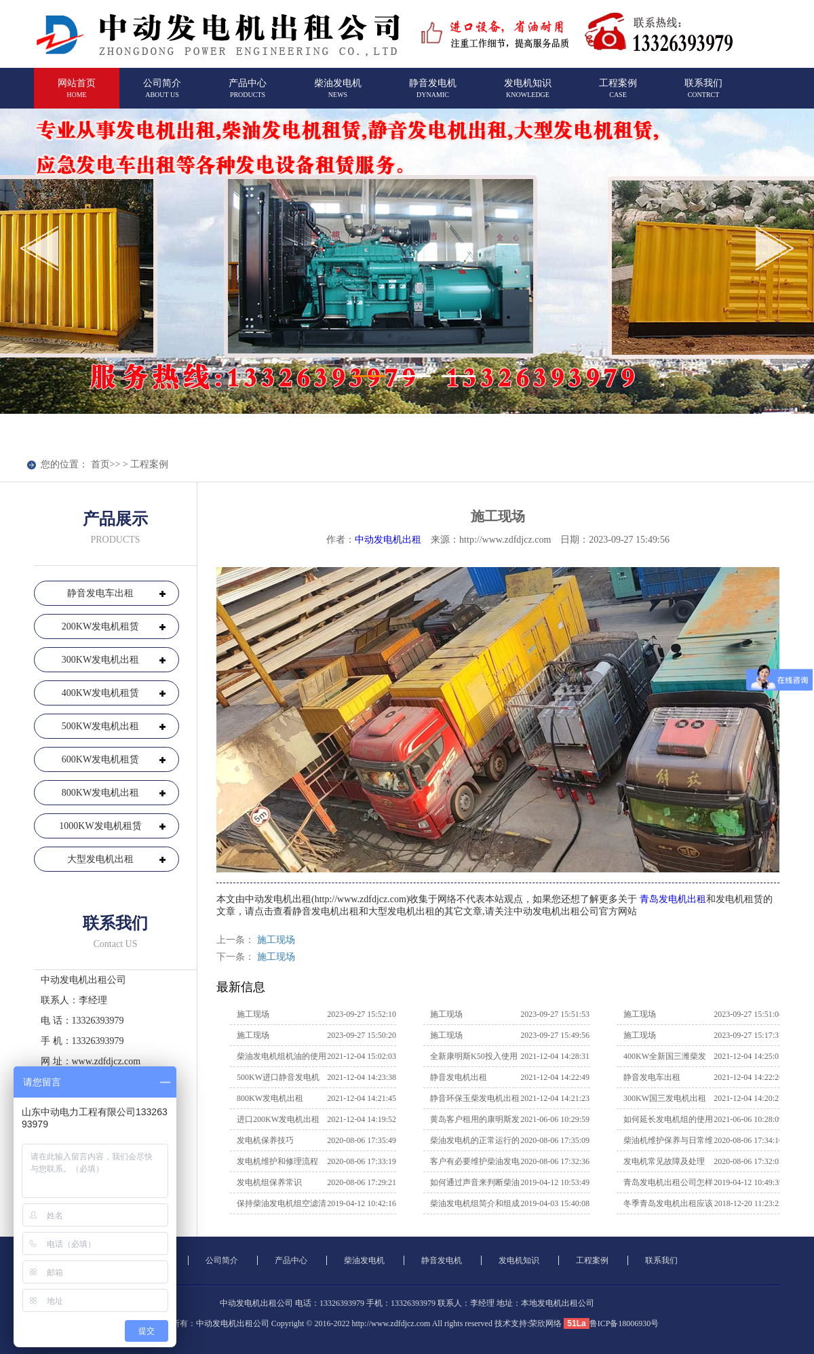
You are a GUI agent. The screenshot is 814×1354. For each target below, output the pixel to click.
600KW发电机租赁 (100, 759)
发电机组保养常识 (269, 1182)
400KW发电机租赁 (100, 693)
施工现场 (276, 940)
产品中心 (248, 94)
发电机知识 (527, 94)
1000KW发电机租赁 (100, 826)
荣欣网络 (545, 1323)
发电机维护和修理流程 (277, 1161)
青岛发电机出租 (672, 899)
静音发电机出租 (458, 1077)
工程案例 (618, 94)
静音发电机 (433, 94)
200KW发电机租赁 (100, 626)
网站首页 (77, 94)
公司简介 (162, 94)
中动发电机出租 (388, 540)
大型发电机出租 (100, 859)
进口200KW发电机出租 (278, 1119)
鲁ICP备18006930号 (624, 1323)
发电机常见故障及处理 (664, 1161)
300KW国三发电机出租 (664, 1098)
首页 (100, 464)
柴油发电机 (338, 94)
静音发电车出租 (100, 593)
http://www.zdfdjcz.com (390, 1323)
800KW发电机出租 (100, 793)
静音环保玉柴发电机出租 (475, 1098)
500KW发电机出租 (100, 726)
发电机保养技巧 (265, 1140)
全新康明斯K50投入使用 (474, 1056)
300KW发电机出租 (100, 660)
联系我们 (703, 94)
